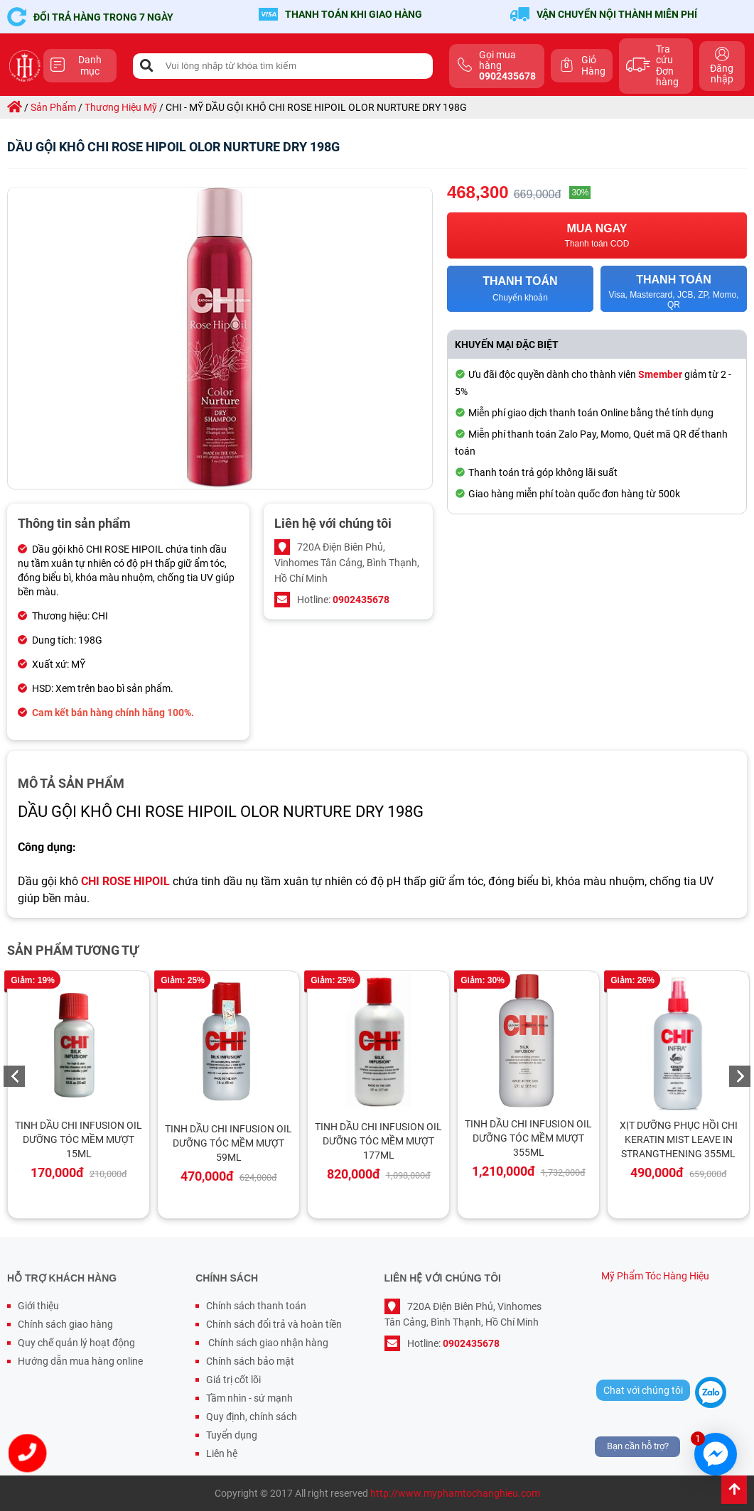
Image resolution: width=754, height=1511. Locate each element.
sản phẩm (53, 107)
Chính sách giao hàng (65, 1324)
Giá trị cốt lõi (233, 1379)
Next (739, 1076)
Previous (14, 1076)
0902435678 (361, 599)
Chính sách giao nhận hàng (267, 1342)
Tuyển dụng (231, 1435)
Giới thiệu (38, 1305)
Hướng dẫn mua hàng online (80, 1361)
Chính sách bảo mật (250, 1361)
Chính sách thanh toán (256, 1305)
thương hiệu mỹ (121, 107)
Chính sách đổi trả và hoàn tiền (274, 1324)
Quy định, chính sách (251, 1416)
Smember (660, 374)
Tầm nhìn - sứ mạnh (249, 1398)
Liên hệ (221, 1453)
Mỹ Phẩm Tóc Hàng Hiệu (655, 1276)
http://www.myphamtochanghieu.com (455, 1493)
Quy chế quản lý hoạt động (76, 1342)
